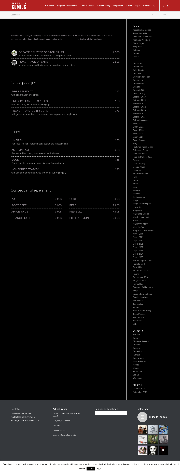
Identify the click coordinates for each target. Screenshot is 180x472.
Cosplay (136, 348)
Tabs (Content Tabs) (142, 311)
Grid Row (137, 170)
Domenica (137, 351)
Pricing (136, 274)
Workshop (137, 378)
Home (135, 180)
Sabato (136, 375)
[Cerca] (154, 5)
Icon (135, 187)
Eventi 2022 (138, 127)
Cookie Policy (139, 93)
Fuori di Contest (140, 154)
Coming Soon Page (141, 77)
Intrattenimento (139, 361)
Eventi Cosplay (139, 140)
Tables (136, 307)
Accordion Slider (140, 33)
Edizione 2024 (139, 113)
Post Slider (138, 267)
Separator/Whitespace (143, 287)
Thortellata (56, 425)
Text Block (137, 321)
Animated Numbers (141, 40)
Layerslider (138, 207)
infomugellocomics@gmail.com (25, 420)
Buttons (136, 50)
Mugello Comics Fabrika (144, 230)
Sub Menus (138, 301)
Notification (138, 234)
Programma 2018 (140, 277)
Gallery (136, 160)
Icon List (136, 194)
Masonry (137, 220)
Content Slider (139, 90)
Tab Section (138, 304)
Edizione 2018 (139, 97)
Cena (135, 338)
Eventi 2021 (138, 123)
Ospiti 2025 (138, 257)
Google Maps (139, 167)
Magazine (137, 210)
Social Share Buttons (142, 294)
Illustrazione (138, 358)
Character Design (141, 341)
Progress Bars (139, 281)
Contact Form (139, 83)
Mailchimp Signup (141, 214)
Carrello (136, 53)
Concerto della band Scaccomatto (64, 435)
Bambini (136, 335)
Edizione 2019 (139, 100)
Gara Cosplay (139, 164)
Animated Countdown (142, 37)
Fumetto (136, 355)
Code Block (138, 67)
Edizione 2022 (139, 107)
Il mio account (139, 197)
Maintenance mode (141, 217)
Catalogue (15, 15)
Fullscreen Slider (140, 150)
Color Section (139, 70)
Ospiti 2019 (138, 240)
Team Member (139, 314)
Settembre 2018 (140, 392)
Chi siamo (137, 63)
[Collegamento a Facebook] (167, 5)
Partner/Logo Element (143, 260)
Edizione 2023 (139, 110)
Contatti (136, 87)
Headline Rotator (140, 174)
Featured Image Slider (143, 147)
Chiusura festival (58, 430)
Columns (137, 73)
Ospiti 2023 (138, 250)
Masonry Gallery (140, 224)
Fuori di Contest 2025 (142, 157)
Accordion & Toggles (142, 30)
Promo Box (138, 284)
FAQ (135, 143)
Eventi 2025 (138, 137)
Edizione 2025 (139, 117)
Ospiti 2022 (138, 247)
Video (135, 324)
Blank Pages (138, 43)
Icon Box (137, 190)
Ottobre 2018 (139, 389)
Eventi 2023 (138, 130)
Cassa (136, 57)
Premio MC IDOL (140, 270)
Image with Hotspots (142, 204)
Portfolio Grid (139, 264)
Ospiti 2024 (138, 254)
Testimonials (138, 317)
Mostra (136, 365)
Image (135, 200)
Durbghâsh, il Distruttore (61, 421)
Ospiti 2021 (138, 244)
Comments (138, 80)
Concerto (137, 345)
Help (135, 177)
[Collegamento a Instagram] (163, 5)
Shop (135, 291)
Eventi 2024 (138, 133)
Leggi (98, 468)
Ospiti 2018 (138, 237)
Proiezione (137, 371)
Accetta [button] (90, 468)
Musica (136, 368)
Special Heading (140, 297)
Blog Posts (137, 47)
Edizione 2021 (139, 103)
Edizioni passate (140, 120)
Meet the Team (139, 227)
